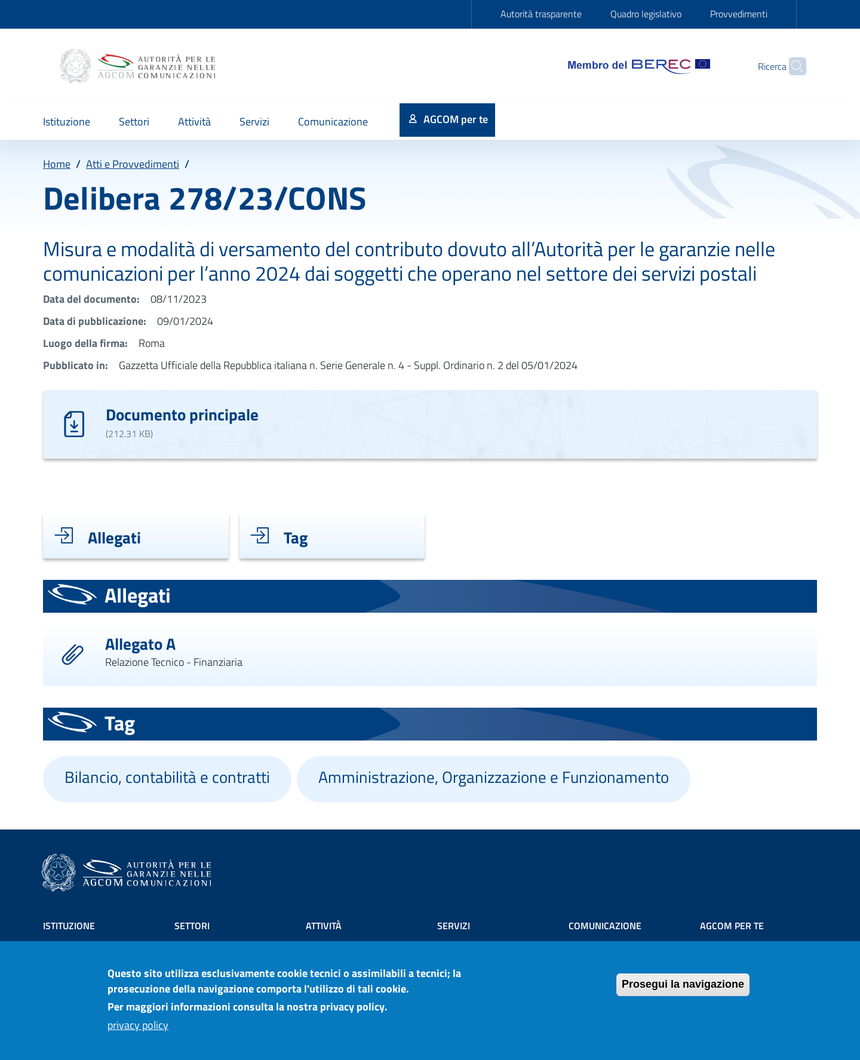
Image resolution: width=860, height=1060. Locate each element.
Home (56, 164)
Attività (324, 925)
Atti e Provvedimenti (132, 164)
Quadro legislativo (645, 14)
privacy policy (138, 1030)
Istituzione (69, 925)
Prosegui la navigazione (683, 990)
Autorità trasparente (541, 14)
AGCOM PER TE (732, 925)
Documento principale (182, 414)
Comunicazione (605, 925)
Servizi (453, 925)
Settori (192, 925)
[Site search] (792, 66)
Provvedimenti (738, 14)
